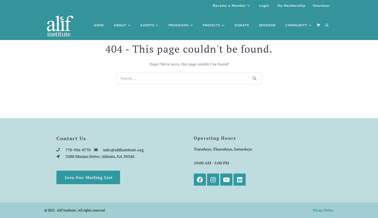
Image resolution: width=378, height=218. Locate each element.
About (122, 25)
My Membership (291, 5)
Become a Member (232, 5)
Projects (214, 25)
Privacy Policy (323, 210)
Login (264, 5)
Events (150, 25)
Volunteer (321, 5)
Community (298, 25)
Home (99, 25)
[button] (327, 25)
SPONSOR (267, 25)
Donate (242, 25)
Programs (181, 25)
